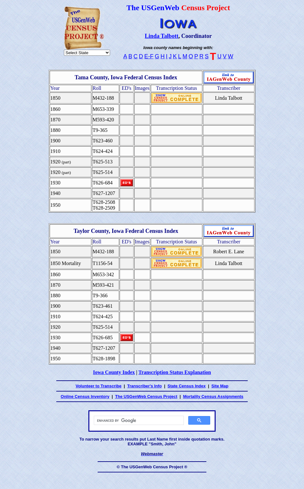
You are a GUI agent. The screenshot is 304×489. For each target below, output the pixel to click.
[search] (138, 420)
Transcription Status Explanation (174, 372)
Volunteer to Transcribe (98, 386)
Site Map (219, 386)
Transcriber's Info (144, 386)
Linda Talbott (161, 36)
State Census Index (187, 386)
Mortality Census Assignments (213, 396)
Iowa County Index (114, 372)
